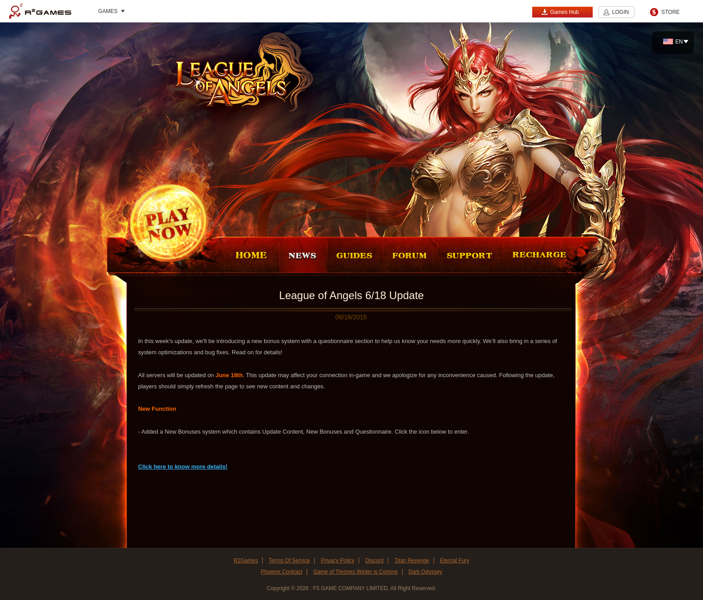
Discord (374, 560)
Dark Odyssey (425, 572)
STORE (670, 12)
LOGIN (620, 12)
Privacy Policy (338, 560)
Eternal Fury (454, 560)
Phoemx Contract (282, 572)
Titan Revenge (412, 560)
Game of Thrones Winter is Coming (355, 572)
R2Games (40, 11)
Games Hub (560, 12)
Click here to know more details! (182, 466)
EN (673, 42)
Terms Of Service (289, 560)
